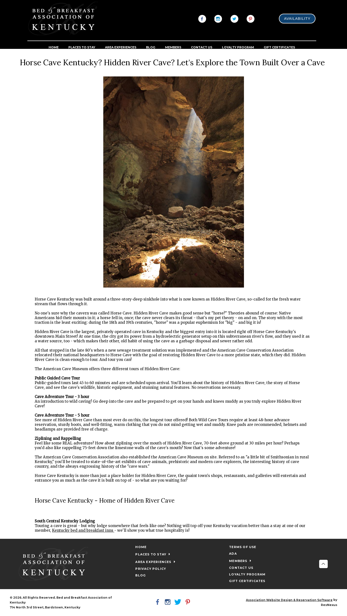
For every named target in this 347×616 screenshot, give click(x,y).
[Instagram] (218, 18)
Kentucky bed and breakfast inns (83, 530)
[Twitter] (234, 18)
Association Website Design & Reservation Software (289, 600)
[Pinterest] (250, 18)
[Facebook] (202, 18)
